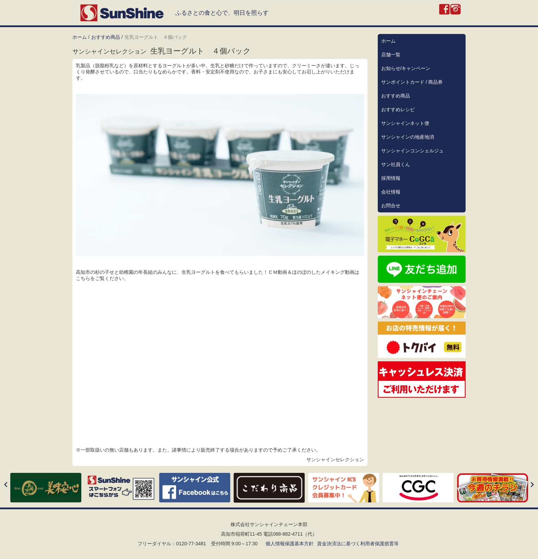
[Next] (532, 485)
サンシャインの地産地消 (407, 137)
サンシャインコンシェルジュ (412, 150)
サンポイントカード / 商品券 (412, 82)
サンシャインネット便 (405, 123)
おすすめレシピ (398, 109)
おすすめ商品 (105, 37)
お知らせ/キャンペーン (406, 68)
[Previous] (6, 485)
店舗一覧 (390, 54)
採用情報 (390, 178)
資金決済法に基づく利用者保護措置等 (358, 543)
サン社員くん (395, 164)
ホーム (79, 37)
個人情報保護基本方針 (290, 543)
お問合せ (390, 205)
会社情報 (390, 192)
